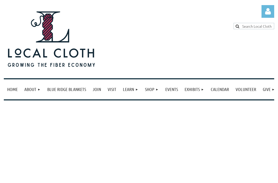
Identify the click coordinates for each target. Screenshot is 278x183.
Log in (267, 11)
